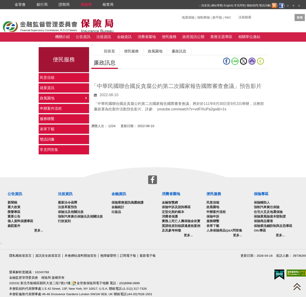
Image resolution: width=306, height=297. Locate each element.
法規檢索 (244, 17)
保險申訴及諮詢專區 (176, 207)
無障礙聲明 (108, 255)
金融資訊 (124, 37)
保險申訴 (212, 216)
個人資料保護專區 (20, 221)
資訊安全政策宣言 (48, 255)
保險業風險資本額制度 (270, 216)
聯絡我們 (252, 5)
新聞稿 (12, 202)
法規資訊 (103, 37)
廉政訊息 (179, 51)
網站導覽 (216, 5)
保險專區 (261, 194)
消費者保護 (170, 216)
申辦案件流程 (51, 108)
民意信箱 (47, 77)
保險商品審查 (263, 221)
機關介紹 (62, 37)
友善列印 (252, 61)
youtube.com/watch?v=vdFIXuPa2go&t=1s (191, 109)
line (235, 61)
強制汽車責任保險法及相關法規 (80, 216)
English (228, 5)
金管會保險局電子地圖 (90, 283)
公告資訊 (83, 37)
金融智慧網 (170, 202)
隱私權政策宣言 (20, 255)
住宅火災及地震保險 (268, 212)
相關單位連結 (249, 37)
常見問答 (239, 5)
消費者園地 (147, 37)
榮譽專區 (14, 212)
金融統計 (117, 207)
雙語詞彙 (264, 5)
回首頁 (205, 5)
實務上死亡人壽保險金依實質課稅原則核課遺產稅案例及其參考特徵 (181, 225)
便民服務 (169, 37)
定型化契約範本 (173, 212)
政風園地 (47, 98)
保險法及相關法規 (71, 212)
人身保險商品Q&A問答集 (224, 230)
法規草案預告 (67, 207)
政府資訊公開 (193, 37)
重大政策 (14, 207)
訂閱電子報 (128, 255)
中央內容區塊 (102, 76)
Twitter (243, 61)
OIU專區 (260, 230)
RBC (228, 17)
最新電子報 (148, 255)
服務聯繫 (47, 119)
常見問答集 (49, 150)
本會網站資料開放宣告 (81, 255)
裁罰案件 (14, 226)
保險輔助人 (262, 202)
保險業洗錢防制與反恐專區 (273, 226)
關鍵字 (186, 15)
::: (200, 5)
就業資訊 (47, 88)
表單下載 (47, 129)
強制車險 (203, 17)
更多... (38, 230)
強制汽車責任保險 (266, 207)
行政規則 (64, 221)
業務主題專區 (221, 37)
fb (226, 61)
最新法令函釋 (67, 202)
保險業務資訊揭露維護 (127, 202)
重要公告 (14, 216)
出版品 (116, 212)
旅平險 (217, 17)
